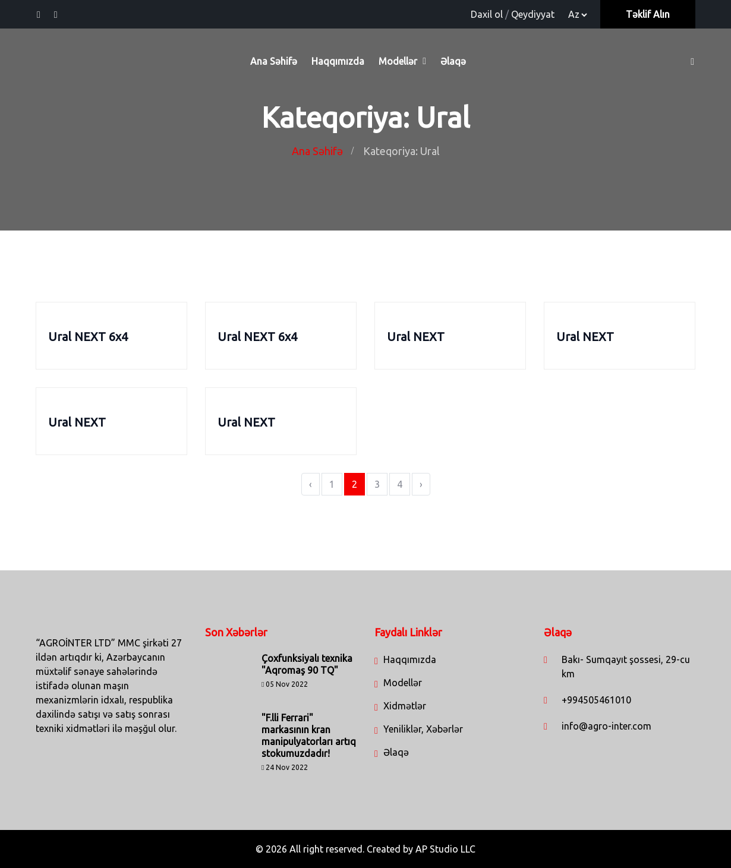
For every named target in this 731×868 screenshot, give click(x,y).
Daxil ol (487, 14)
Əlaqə (453, 61)
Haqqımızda (337, 61)
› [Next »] (421, 484)
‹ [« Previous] (310, 484)
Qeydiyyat (532, 14)
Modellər (398, 61)
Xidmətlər (404, 705)
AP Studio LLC (445, 849)
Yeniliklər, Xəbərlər (423, 729)
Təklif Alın (648, 14)
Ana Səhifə (273, 61)
